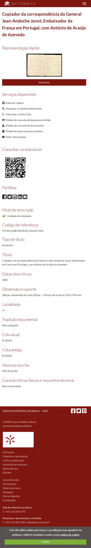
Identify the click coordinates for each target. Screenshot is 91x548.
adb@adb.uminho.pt (38, 522)
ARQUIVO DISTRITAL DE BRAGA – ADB (25, 410)
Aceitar (45, 541)
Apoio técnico (10, 468)
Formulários (9, 483)
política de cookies (70, 534)
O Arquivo (8, 452)
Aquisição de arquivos (15, 464)
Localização (9, 500)
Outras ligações (11, 496)
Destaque (8, 492)
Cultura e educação (13, 460)
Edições (7, 472)
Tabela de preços (12, 487)
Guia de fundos (11, 479)
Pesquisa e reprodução (15, 456)
